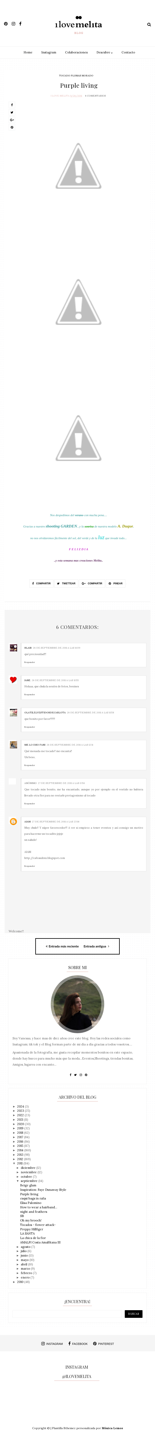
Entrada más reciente (62, 945)
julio (24, 1250)
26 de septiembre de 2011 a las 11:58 (90, 711)
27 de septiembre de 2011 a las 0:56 (61, 782)
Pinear (116, 582)
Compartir (41, 582)
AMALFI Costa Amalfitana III (40, 1241)
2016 (20, 1140)
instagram (52, 1343)
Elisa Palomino (30, 1202)
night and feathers (33, 1210)
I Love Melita (60, 94)
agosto (26, 1245)
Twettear (66, 582)
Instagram (48, 52)
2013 (20, 1154)
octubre (27, 1175)
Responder (29, 661)
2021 (20, 1118)
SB (22, 1215)
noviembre (29, 1171)
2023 (21, 1110)
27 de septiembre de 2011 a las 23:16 (55, 820)
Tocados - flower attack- (38, 1224)
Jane (27, 678)
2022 (21, 1114)
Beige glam (28, 1184)
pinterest (103, 1343)
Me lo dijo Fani (34, 743)
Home (28, 52)
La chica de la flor (33, 1237)
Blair (28, 646)
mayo (25, 1259)
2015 (20, 1145)
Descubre (105, 52)
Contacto (128, 52)
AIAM (27, 820)
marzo (26, 1267)
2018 (20, 1132)
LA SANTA (27, 1232)
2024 (21, 1105)
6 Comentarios (95, 94)
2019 (20, 1127)
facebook (78, 1343)
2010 (20, 1281)
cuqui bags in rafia (33, 1197)
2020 (21, 1123)
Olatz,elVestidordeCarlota (45, 711)
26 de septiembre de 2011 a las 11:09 (56, 646)
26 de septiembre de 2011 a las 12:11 (70, 743)
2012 (20, 1158)
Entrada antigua (96, 945)
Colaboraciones (76, 52)
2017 (20, 1136)
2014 (20, 1149)
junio (25, 1254)
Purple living (29, 1193)
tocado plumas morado (76, 75)
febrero (27, 1272)
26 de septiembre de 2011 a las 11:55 (55, 678)
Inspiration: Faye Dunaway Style (43, 1189)
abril (24, 1263)
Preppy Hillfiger (31, 1228)
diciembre (28, 1167)
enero (25, 1276)
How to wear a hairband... (38, 1206)
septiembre (29, 1180)
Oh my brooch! (31, 1219)
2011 (20, 1162)
